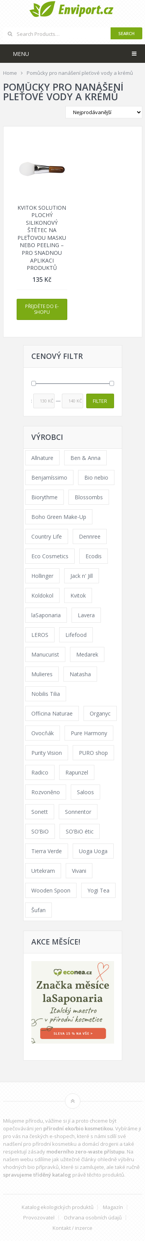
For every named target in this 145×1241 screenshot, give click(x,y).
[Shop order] (103, 112)
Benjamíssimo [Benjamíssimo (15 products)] (49, 477)
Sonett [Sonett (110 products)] (39, 811)
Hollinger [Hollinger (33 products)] (42, 575)
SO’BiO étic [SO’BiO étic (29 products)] (80, 831)
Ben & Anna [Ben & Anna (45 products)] (85, 457)
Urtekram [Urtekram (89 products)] (43, 870)
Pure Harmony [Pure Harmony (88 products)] (89, 733)
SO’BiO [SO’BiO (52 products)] (40, 831)
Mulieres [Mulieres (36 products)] (42, 674)
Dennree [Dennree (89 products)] (90, 536)
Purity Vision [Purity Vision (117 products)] (46, 752)
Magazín (113, 1207)
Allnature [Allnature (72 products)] (42, 457)
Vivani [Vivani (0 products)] (79, 870)
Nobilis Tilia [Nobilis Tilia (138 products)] (45, 693)
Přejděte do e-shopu (42, 309)
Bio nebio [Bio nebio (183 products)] (96, 477)
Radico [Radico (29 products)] (39, 772)
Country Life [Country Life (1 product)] (46, 536)
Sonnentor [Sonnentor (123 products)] (78, 811)
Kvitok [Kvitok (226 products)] (78, 595)
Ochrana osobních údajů (93, 1217)
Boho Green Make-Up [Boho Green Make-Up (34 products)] (58, 516)
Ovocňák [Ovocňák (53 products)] (42, 733)
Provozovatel (39, 1217)
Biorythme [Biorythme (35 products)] (44, 497)
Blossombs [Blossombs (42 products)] (89, 497)
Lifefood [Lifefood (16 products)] (76, 634)
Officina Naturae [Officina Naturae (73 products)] (52, 713)
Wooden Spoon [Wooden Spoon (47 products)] (50, 890)
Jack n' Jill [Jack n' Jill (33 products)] (81, 575)
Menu (21, 53)
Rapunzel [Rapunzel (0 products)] (76, 772)
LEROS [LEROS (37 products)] (39, 634)
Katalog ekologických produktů (58, 1207)
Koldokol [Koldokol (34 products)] (42, 595)
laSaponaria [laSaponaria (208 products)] (46, 615)
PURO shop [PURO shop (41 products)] (93, 752)
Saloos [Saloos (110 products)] (85, 792)
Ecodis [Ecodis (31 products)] (93, 556)
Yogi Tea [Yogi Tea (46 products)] (98, 890)
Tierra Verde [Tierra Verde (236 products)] (46, 851)
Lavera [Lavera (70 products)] (86, 615)
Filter (100, 400)
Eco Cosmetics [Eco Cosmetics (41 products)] (49, 556)
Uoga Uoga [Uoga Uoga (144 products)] (93, 851)
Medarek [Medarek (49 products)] (87, 654)
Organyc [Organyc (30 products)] (100, 713)
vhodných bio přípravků (31, 1167)
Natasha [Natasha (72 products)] (80, 674)
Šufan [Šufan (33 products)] (38, 910)
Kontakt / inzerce (72, 1228)
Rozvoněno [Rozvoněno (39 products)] (45, 792)
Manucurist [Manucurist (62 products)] (45, 654)
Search (126, 33)
